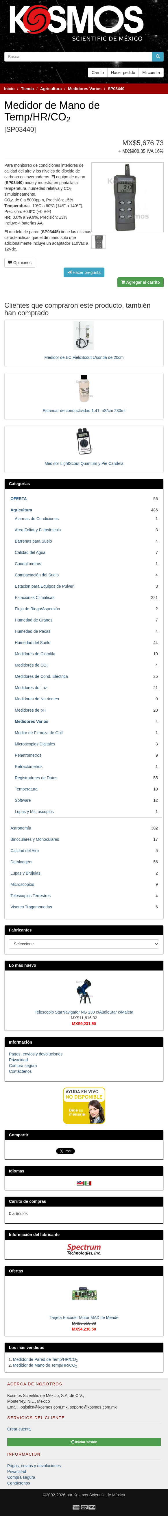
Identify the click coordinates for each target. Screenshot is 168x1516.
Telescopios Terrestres (30, 895)
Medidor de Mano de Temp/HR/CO (45, 1365)
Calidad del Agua (30, 552)
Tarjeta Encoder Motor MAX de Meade (83, 1317)
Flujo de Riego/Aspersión (37, 608)
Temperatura (26, 789)
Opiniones (20, 262)
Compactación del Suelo (37, 575)
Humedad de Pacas (32, 631)
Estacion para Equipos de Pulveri (44, 586)
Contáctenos (20, 1071)
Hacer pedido (123, 72)
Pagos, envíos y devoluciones (35, 1054)
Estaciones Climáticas (34, 597)
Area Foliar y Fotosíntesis (38, 530)
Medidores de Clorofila (35, 654)
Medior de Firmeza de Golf (39, 732)
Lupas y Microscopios (34, 811)
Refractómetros (29, 766)
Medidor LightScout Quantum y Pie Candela (84, 463)
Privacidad (18, 1059)
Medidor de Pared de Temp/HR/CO (45, 1359)
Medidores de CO (31, 665)
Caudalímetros (28, 563)
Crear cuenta (19, 1429)
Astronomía (20, 828)
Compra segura (23, 1065)
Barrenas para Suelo (33, 541)
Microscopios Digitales (35, 744)
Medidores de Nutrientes (37, 699)
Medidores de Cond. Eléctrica (41, 676)
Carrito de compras (27, 1201)
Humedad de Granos (33, 620)
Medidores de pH (30, 710)
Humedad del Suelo (32, 642)
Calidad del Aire (24, 850)
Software (23, 800)
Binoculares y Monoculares (34, 839)
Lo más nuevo (22, 965)
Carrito (98, 72)
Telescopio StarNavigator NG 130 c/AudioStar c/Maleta (84, 1012)
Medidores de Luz (31, 687)
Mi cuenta (151, 72)
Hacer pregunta (83, 272)
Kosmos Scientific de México (99, 1495)
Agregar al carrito (140, 282)
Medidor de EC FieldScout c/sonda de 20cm (84, 357)
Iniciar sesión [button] (84, 1442)
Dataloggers (21, 862)
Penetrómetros (28, 755)
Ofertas (16, 1271)
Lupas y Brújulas (25, 873)
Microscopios (22, 884)
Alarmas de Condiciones (37, 518)
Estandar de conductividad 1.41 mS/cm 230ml (84, 410)
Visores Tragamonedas (31, 907)
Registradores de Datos (36, 777)
